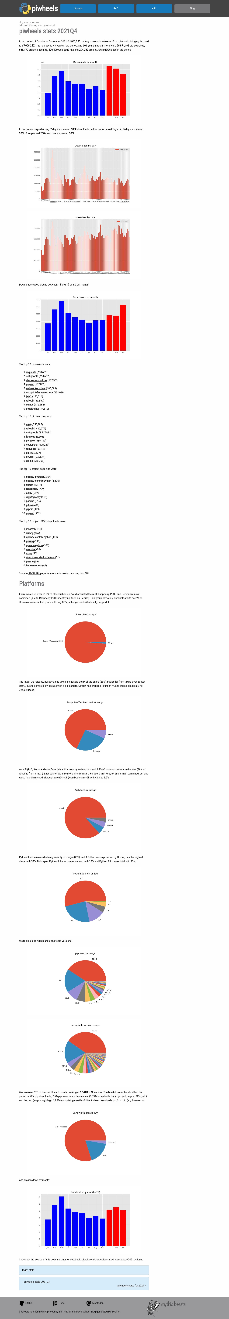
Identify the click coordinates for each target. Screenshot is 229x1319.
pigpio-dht (32, 408)
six (27, 452)
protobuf (31, 549)
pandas (30, 501)
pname (30, 561)
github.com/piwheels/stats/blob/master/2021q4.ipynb (112, 1259)
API (154, 8)
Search (78, 8)
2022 (27, 22)
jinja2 (29, 396)
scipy (29, 493)
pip (28, 424)
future (29, 436)
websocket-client (35, 388)
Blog (192, 8)
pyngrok (30, 440)
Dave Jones (83, 1311)
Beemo (116, 1311)
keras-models (34, 565)
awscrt (30, 529)
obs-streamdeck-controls (40, 557)
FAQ (116, 8)
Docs (59, 1303)
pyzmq (30, 541)
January (35, 22)
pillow (29, 505)
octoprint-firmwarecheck (39, 392)
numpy (29, 404)
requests (31, 372)
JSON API (34, 573)
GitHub (25, 1303)
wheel (29, 400)
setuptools (32, 376)
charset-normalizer (36, 380)
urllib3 (29, 460)
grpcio (29, 509)
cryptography (33, 497)
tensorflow (32, 488)
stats (31, 1270)
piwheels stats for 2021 (131, 1285)
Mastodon (95, 1303)
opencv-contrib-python (38, 480)
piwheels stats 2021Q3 (37, 1281)
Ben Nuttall (65, 1311)
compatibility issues (45, 685)
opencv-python (34, 476)
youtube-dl (32, 444)
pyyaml (30, 384)
